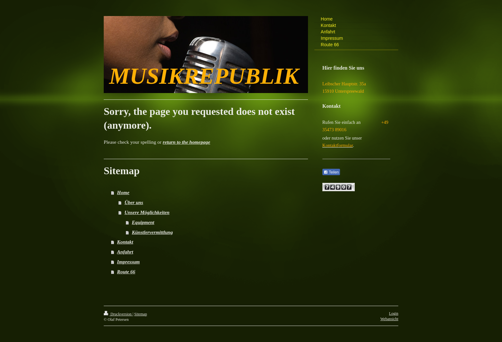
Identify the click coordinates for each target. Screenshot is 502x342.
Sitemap (140, 314)
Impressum (128, 261)
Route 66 (126, 271)
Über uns (134, 202)
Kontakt (125, 241)
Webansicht (389, 319)
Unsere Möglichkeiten (147, 212)
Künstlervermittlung (152, 232)
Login (393, 313)
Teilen (331, 172)
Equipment (143, 222)
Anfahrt (125, 251)
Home (123, 192)
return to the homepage (186, 142)
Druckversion (118, 314)
